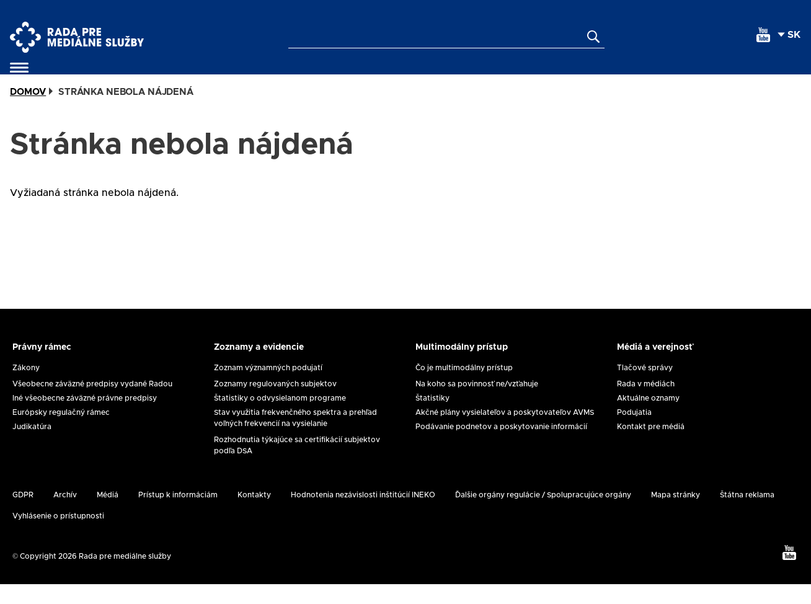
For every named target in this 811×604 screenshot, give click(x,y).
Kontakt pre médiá (651, 446)
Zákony (26, 387)
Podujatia (634, 432)
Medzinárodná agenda (561, 77)
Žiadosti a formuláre (303, 77)
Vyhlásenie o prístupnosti (58, 536)
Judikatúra (31, 446)
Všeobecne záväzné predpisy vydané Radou (92, 403)
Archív (65, 514)
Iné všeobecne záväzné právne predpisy (84, 418)
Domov (28, 112)
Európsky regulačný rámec (61, 432)
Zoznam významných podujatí (268, 387)
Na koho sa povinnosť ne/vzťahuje (476, 403)
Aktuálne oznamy (648, 418)
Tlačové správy (645, 387)
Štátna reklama (747, 514)
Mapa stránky (675, 514)
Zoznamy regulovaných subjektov (275, 403)
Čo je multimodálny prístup (464, 387)
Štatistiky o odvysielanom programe (280, 418)
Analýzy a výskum (688, 77)
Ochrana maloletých (430, 77)
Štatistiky (432, 418)
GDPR (22, 514)
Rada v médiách (646, 403)
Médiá (107, 514)
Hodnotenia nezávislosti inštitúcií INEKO (363, 514)
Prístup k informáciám (178, 514)
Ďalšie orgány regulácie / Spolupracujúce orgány (543, 514)
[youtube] (763, 34)
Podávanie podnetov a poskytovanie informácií (501, 446)
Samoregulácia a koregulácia (156, 77)
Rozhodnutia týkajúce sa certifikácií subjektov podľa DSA (297, 465)
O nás (44, 77)
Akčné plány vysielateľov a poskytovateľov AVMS (504, 432)
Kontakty (771, 77)
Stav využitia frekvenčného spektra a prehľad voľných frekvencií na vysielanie (295, 438)
